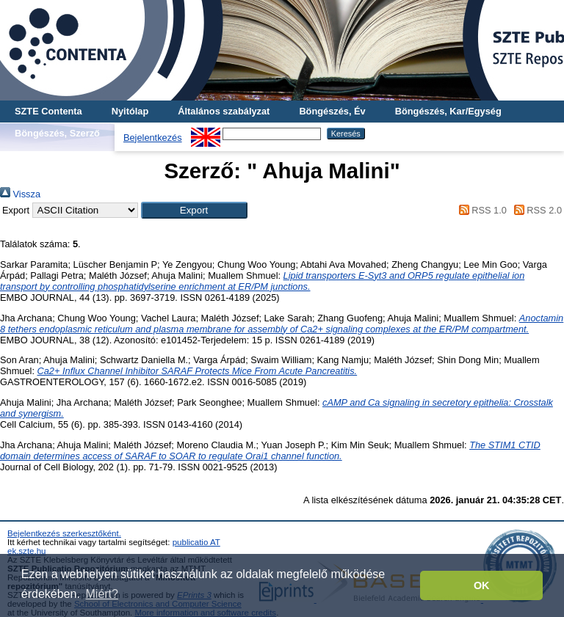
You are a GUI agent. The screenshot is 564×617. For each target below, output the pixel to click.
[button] (194, 210)
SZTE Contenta (48, 111)
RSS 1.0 (480, 210)
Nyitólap (130, 111)
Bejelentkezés (152, 137)
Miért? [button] (102, 594)
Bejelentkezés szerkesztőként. (64, 533)
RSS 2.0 (535, 210)
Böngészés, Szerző (57, 133)
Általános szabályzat (224, 111)
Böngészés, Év (332, 111)
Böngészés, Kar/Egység (448, 111)
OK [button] (482, 585)
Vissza (20, 194)
